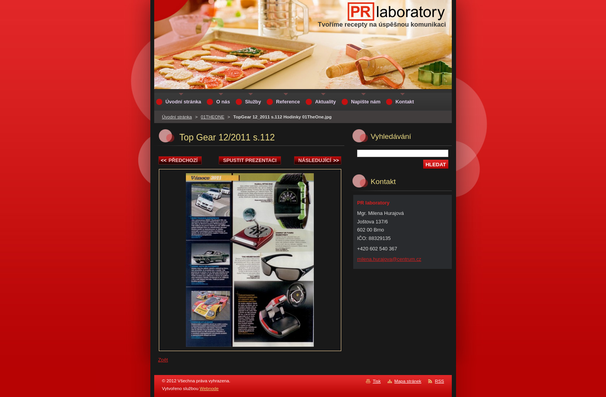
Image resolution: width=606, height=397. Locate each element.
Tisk (377, 381)
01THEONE (213, 117)
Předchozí (179, 160)
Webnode (209, 388)
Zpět (163, 360)
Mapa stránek (407, 381)
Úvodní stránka (177, 117)
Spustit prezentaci (249, 160)
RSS (439, 381)
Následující (318, 160)
